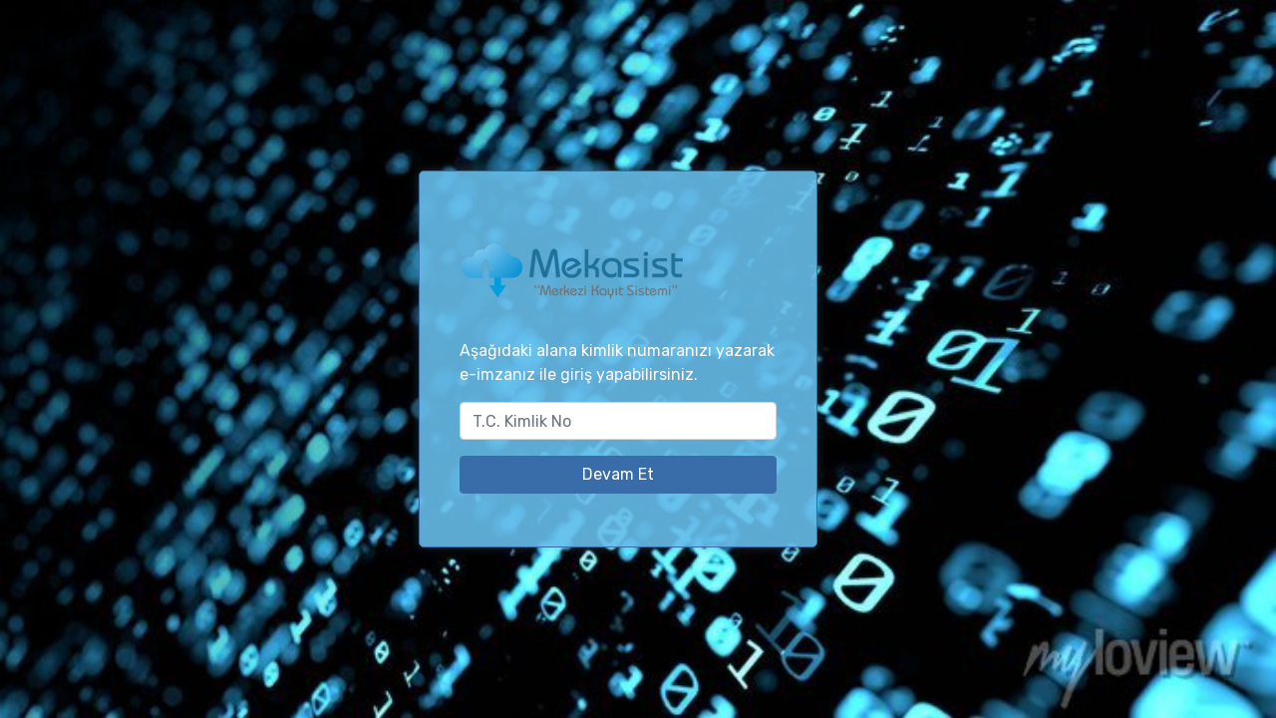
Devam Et (618, 474)
